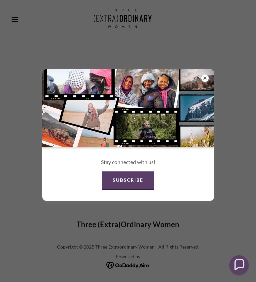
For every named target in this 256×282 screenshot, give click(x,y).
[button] (239, 265)
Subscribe (128, 180)
